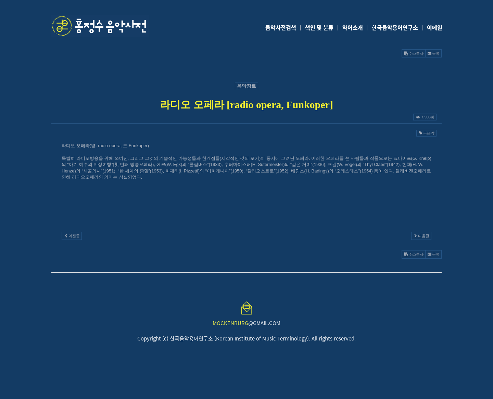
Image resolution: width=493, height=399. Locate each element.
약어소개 (352, 27)
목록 (433, 53)
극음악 (426, 133)
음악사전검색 (280, 27)
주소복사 (414, 53)
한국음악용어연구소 (395, 27)
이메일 (434, 27)
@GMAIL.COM (246, 323)
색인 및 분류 (319, 27)
